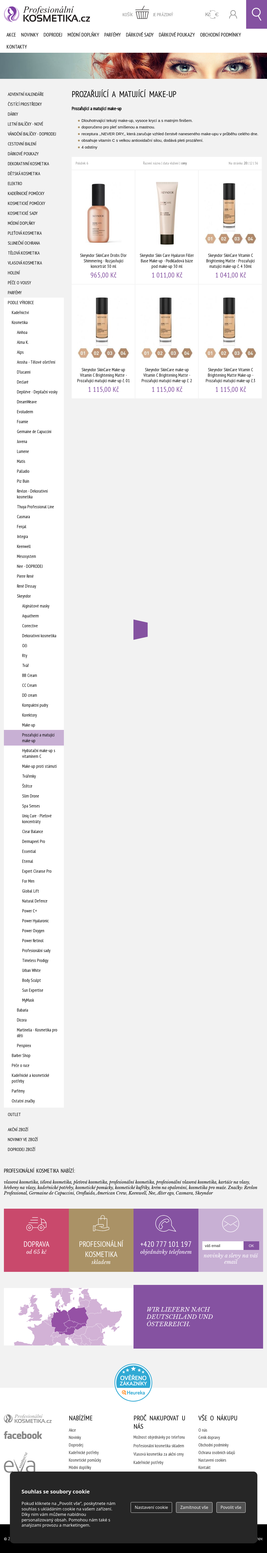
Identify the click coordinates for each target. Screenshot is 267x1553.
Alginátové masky (35, 606)
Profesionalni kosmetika (133, 1383)
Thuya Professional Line (35, 507)
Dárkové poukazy (177, 34)
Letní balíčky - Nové (25, 124)
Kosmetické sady (23, 213)
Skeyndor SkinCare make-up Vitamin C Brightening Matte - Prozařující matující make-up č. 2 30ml (167, 341)
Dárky (13, 114)
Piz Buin (23, 481)
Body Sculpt (31, 980)
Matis (21, 461)
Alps (20, 352)
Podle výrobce (21, 302)
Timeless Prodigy (35, 960)
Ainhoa (22, 332)
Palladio (23, 471)
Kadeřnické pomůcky (26, 193)
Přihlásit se (233, 14)
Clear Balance (32, 831)
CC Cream (29, 685)
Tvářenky (29, 776)
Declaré (22, 382)
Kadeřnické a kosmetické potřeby (30, 1078)
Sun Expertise (32, 990)
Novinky (29, 34)
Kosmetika (20, 322)
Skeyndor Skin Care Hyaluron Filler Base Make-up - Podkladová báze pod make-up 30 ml (167, 227)
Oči (24, 645)
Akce (11, 34)
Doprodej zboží (21, 1149)
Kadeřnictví (20, 312)
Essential (29, 851)
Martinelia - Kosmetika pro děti (37, 1032)
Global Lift (30, 891)
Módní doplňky (83, 34)
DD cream (29, 695)
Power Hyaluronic (35, 921)
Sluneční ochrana (24, 243)
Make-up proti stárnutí (39, 766)
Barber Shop (21, 1055)
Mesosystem (26, 556)
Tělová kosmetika (24, 253)
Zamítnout (194, 1507)
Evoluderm (25, 412)
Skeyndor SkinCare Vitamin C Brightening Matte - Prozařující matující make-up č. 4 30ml (230, 227)
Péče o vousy (19, 283)
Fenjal (21, 526)
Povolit (231, 1507)
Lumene (23, 451)
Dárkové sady (140, 34)
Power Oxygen (33, 931)
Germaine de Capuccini (34, 431)
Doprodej (53, 34)
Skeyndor (24, 596)
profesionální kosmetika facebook (23, 1435)
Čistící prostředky (25, 104)
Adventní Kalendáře (26, 94)
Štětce (27, 786)
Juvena (22, 441)
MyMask (28, 1000)
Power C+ (29, 911)
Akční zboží (18, 1129)
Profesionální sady (36, 950)
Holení (14, 273)
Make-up (28, 725)
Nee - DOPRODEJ (30, 566)
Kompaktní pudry (35, 705)
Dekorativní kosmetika (28, 164)
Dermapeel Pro (33, 841)
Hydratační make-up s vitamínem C (38, 753)
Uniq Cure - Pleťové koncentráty (37, 818)
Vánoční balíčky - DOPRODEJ (32, 134)
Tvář (25, 665)
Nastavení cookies (212, 1460)
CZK (212, 14)
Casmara (23, 516)
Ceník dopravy (209, 1437)
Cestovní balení (22, 144)
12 (250, 163)
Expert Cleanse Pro (37, 871)
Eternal (27, 861)
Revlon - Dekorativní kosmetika (32, 494)
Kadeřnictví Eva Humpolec (19, 1468)
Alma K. (23, 342)
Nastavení (151, 1507)
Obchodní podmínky (220, 34)
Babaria (22, 1010)
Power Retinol (33, 940)
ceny (184, 163)
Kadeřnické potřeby (84, 1452)
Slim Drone (30, 796)
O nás (202, 1430)
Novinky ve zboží (23, 1139)
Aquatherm (30, 616)
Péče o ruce (20, 1065)
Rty (24, 655)
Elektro (15, 183)
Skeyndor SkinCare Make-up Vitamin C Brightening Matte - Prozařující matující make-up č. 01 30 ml (103, 341)
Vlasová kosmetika (25, 263)
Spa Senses (31, 806)
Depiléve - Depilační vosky (37, 392)
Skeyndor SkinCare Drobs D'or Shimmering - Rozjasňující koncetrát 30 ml (103, 227)
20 (245, 163)
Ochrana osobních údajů (216, 1452)
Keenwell (24, 546)
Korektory (29, 715)
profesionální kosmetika (30, 1420)
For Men (28, 881)
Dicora (22, 1020)
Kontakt (204, 1467)
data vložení (171, 163)
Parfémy (112, 34)
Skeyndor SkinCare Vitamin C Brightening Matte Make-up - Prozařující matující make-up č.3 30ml (230, 341)
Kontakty (17, 46)
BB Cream (29, 675)
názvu (157, 163)
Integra (22, 536)
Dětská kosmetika (24, 173)
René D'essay (26, 586)
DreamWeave (27, 402)
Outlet (14, 1114)
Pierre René (25, 576)
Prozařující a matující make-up (38, 737)
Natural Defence (34, 901)
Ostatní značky (23, 1101)
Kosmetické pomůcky (26, 203)
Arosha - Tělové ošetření (36, 362)
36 (256, 163)
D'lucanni (24, 372)
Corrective (30, 626)
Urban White (31, 970)
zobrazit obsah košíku (148, 14)
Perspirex (24, 1045)
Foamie (22, 421)
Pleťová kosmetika (25, 233)
